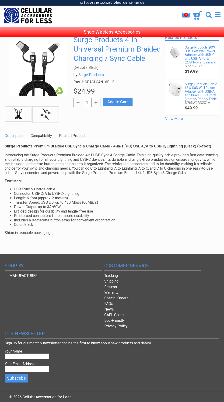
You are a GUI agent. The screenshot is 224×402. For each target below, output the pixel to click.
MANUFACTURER (23, 275)
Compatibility (41, 135)
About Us (120, 2)
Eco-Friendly (114, 320)
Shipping (111, 281)
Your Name (13, 351)
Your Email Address (20, 364)
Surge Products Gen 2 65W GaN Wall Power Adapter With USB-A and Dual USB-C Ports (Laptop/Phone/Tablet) (201, 91)
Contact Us (136, 2)
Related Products (73, 135)
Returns (110, 287)
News (109, 309)
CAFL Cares (114, 315)
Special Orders (116, 298)
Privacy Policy (116, 326)
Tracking (111, 275)
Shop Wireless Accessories (112, 28)
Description (14, 135)
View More (174, 118)
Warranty (111, 292)
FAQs (108, 303)
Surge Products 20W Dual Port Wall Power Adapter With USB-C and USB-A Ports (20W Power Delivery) (200, 54)
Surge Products (91, 75)
